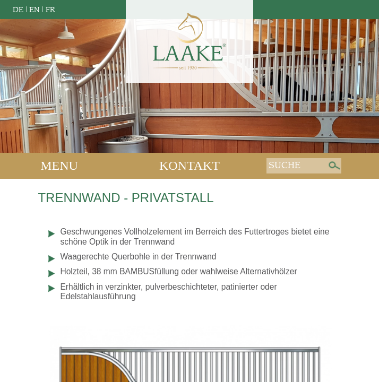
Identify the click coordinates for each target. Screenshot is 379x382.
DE (18, 10)
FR (50, 10)
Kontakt (189, 165)
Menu (59, 165)
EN (34, 10)
